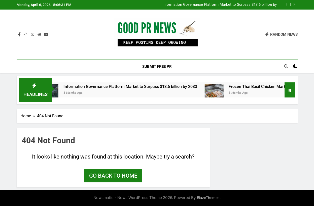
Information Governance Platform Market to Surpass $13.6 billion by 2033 (219, 5)
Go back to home (113, 176)
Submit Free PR (157, 66)
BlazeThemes (208, 198)
